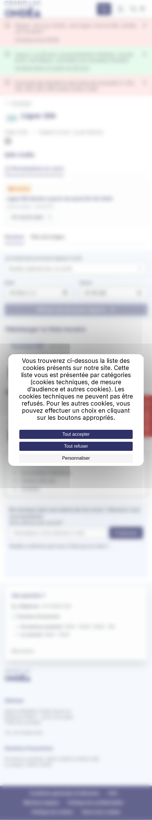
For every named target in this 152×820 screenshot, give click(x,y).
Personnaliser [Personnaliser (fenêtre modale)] (76, 458)
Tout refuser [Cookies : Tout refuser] (76, 446)
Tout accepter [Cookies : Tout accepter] (75, 434)
